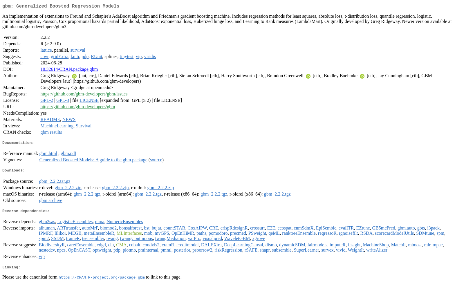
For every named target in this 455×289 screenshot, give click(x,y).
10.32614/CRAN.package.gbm (69, 70)
